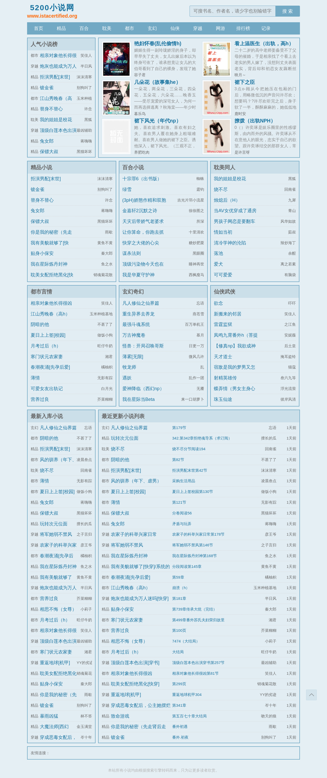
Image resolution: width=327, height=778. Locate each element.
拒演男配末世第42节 (189, 470)
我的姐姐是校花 (56, 119)
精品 (61, 28)
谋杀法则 (131, 253)
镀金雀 (47, 87)
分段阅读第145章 (187, 566)
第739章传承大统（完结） (194, 609)
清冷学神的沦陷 (230, 242)
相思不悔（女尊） (58, 609)
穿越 (197, 28)
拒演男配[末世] (55, 77)
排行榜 (243, 28)
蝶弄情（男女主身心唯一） (234, 393)
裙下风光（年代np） (157, 120)
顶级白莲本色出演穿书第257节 (198, 662)
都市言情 (41, 292)
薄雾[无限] (132, 356)
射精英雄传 (225, 377)
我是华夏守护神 (138, 274)
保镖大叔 (49, 151)
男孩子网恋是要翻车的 (234, 226)
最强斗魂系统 (136, 324)
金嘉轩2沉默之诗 (139, 210)
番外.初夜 (180, 737)
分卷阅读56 (182, 513)
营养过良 (40, 399)
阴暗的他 (40, 324)
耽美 (106, 28)
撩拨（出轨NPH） (255, 120)
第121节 (179, 502)
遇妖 (127, 377)
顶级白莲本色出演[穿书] (135, 662)
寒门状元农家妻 (47, 356)
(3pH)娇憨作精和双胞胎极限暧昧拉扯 (144, 205)
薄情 (35, 377)
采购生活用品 (183, 481)
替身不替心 (51, 108)
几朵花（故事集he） (157, 82)
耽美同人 (224, 167)
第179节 (179, 427)
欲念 (218, 303)
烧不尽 (221, 189)
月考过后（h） (46, 345)
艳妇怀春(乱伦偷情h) (157, 43)
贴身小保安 (42, 253)
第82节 (178, 459)
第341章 (179, 705)
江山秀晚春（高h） (50, 314)
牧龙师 (129, 367)
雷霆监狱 (223, 324)
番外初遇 (180, 726)
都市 (129, 28)
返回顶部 (311, 695)
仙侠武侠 (224, 292)
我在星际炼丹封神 (49, 264)
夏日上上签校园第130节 (192, 491)
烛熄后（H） (227, 200)
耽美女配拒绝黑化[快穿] (52, 279)
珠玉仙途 (223, 399)
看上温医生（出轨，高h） (264, 43)
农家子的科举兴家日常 (134, 534)
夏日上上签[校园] (48, 335)
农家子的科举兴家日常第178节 (198, 534)
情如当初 (223, 232)
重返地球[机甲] (55, 662)
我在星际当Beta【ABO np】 (138, 404)
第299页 (179, 684)
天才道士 (223, 356)
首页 (38, 28)
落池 (218, 253)
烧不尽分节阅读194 (188, 449)
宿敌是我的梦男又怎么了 (234, 372)
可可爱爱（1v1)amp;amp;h (232, 279)
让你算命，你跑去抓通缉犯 (143, 237)
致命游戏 (120, 716)
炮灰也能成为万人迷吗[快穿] (140, 598)
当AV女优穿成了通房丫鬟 (235, 215)
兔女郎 (47, 141)
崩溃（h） (181, 587)
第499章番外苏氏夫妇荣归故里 (198, 620)
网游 (220, 28)
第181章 (179, 598)
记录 (266, 28)
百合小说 (133, 167)
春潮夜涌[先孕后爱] (50, 367)
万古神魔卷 (133, 335)
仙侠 (175, 28)
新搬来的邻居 (227, 314)
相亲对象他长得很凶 (51, 303)
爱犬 (218, 264)
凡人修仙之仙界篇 (140, 303)
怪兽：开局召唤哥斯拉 (143, 350)
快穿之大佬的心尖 (140, 242)
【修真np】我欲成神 (235, 345)
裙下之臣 (245, 82)
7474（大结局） (186, 641)
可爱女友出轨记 (47, 388)
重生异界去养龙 (138, 314)
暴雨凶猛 (49, 716)
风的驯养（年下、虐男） (136, 480)
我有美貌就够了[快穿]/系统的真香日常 (50, 247)
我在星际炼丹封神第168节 (194, 556)
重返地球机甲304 (187, 694)
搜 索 (287, 11)
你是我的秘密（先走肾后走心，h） (51, 237)
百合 (84, 28)
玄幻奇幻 (133, 292)
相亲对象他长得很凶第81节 (195, 673)
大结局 (178, 652)
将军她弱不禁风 (56, 534)
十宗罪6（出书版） (142, 178)
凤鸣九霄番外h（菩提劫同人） (236, 340)
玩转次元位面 (53, 523)
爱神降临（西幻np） (143, 388)
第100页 (179, 630)
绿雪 (127, 189)
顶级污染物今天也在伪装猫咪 (143, 269)
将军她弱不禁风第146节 (192, 545)
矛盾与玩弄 (181, 524)
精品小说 (41, 167)
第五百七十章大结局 (189, 716)
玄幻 (152, 28)
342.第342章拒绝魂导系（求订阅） (202, 438)
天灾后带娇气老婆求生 (143, 226)
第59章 (178, 577)
